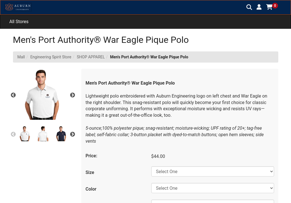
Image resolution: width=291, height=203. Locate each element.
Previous (13, 95)
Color (91, 189)
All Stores (19, 21)
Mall (21, 57)
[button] (259, 7)
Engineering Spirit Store (50, 57)
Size (90, 172)
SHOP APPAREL (91, 57)
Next (72, 95)
